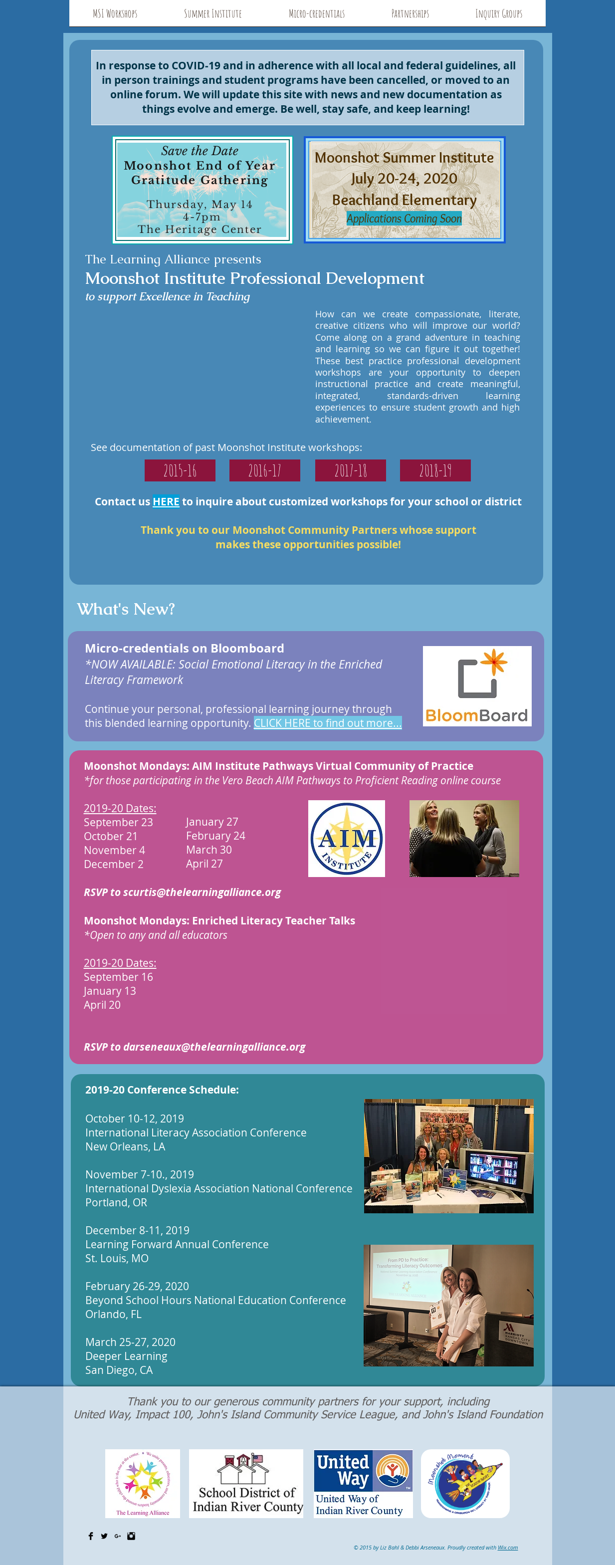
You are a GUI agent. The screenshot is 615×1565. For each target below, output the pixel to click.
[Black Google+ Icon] (118, 1536)
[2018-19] (435, 470)
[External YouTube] (202, 368)
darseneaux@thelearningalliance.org (214, 1047)
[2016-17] (264, 470)
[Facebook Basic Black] (91, 1536)
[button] (115, 16)
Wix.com (508, 1547)
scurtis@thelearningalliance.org (202, 892)
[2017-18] (350, 470)
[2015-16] (180, 470)
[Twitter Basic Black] (104, 1536)
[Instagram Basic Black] (131, 1536)
